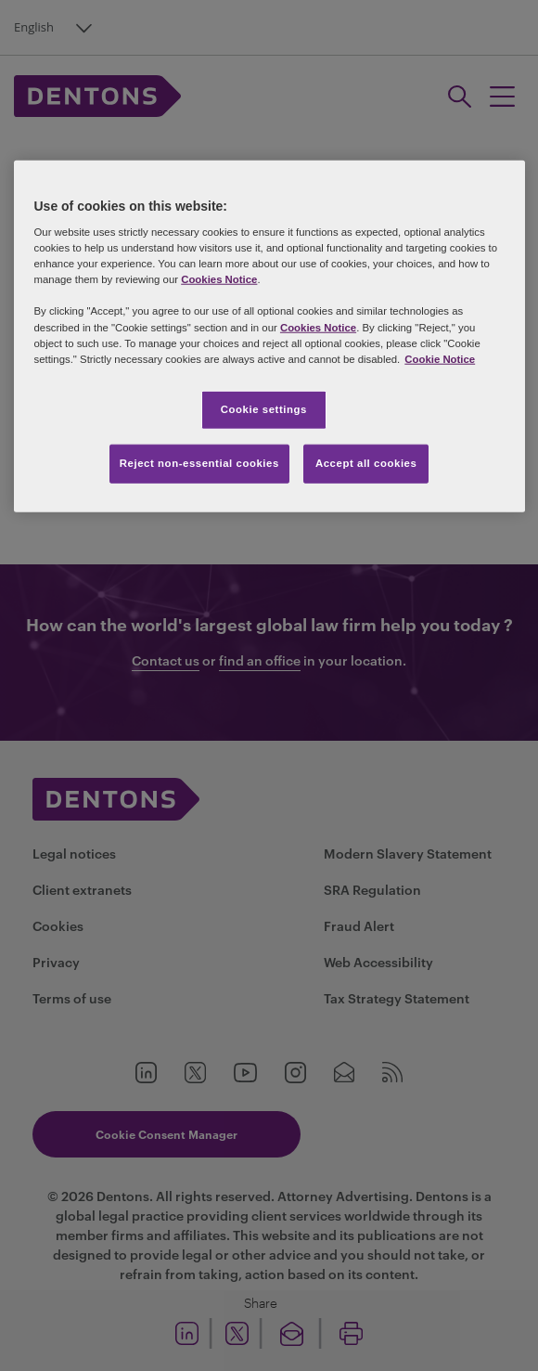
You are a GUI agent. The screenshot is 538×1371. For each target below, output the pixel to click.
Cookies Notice (219, 279)
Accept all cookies (366, 462)
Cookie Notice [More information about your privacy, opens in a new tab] (439, 358)
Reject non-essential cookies (199, 462)
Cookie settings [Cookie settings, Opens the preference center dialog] (264, 408)
